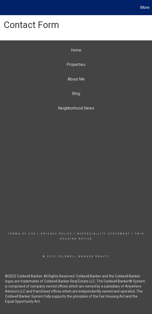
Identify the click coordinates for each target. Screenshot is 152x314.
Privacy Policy (56, 233)
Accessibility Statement (103, 233)
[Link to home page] (6, 7)
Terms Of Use (22, 233)
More (144, 7)
